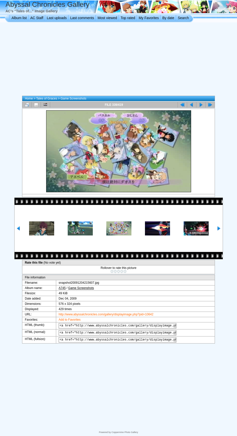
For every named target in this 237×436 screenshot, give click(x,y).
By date (168, 18)
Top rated (128, 18)
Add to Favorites (67, 319)
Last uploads (57, 18)
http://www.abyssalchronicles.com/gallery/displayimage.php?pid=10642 (103, 314)
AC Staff (36, 18)
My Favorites (149, 18)
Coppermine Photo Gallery (124, 432)
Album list (19, 18)
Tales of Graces (46, 98)
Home (29, 98)
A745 (59, 288)
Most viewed (107, 18)
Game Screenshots (73, 98)
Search (183, 18)
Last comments (82, 18)
